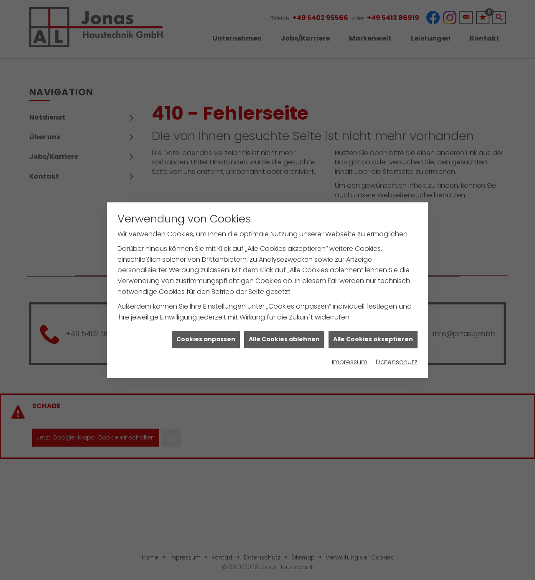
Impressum (349, 356)
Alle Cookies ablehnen (284, 334)
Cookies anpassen (205, 334)
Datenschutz (397, 356)
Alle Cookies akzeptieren (373, 334)
